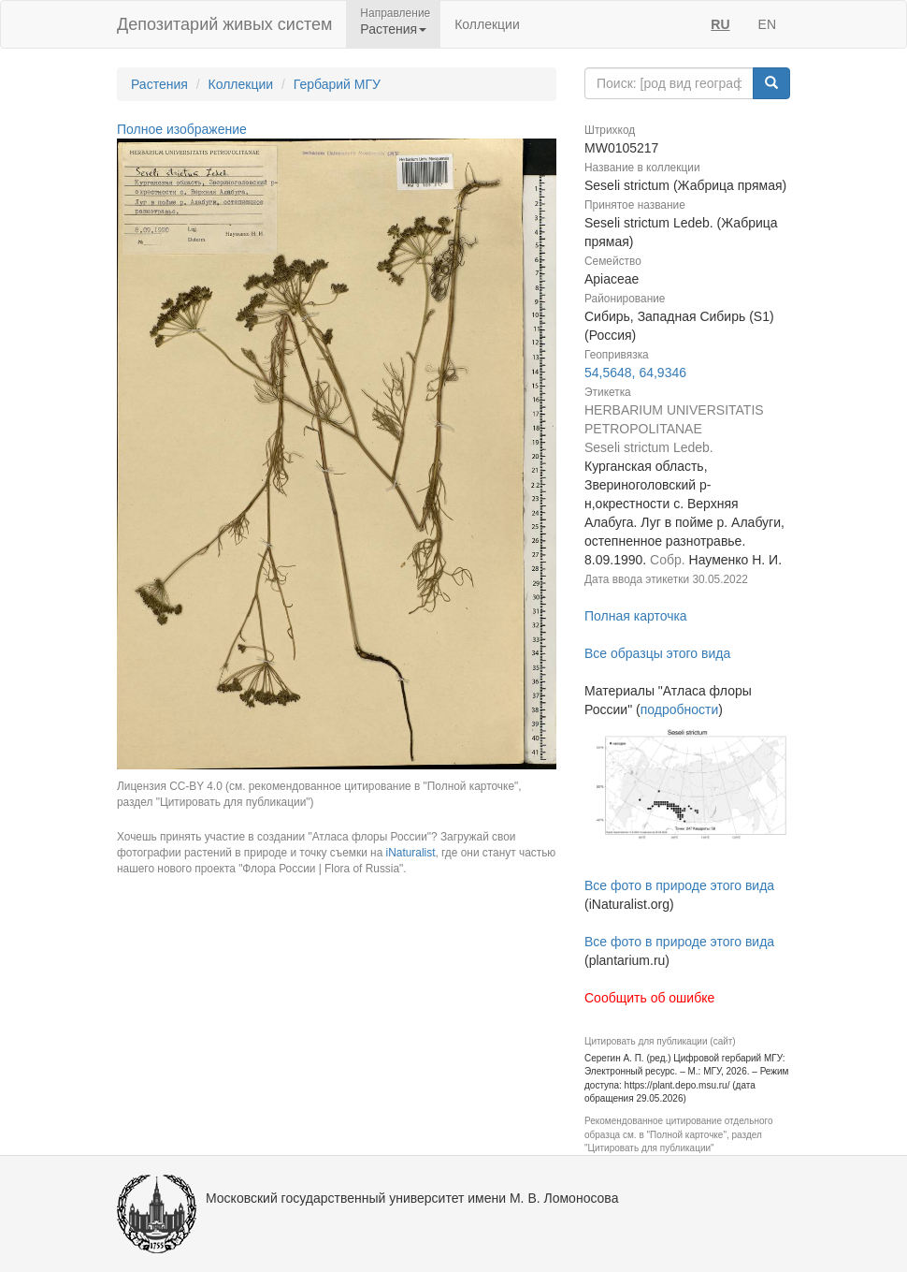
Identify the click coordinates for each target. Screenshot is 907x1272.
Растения (159, 84)
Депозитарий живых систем (224, 24)
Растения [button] (393, 29)
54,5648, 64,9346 (635, 372)
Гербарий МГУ (337, 84)
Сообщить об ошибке (649, 997)
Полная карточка (635, 615)
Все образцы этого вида (657, 653)
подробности (680, 709)
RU (720, 24)
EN (767, 24)
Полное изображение (182, 129)
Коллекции (487, 24)
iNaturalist (411, 852)
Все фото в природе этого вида (679, 885)
